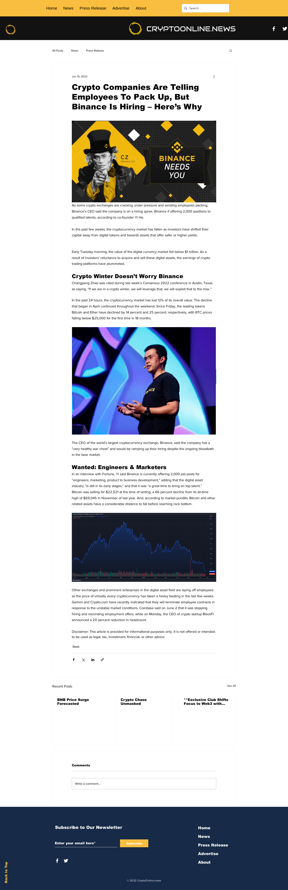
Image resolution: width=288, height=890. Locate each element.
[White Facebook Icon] (57, 861)
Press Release (95, 50)
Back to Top (6, 872)
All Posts (57, 50)
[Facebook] (274, 29)
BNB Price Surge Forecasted (73, 702)
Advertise (208, 854)
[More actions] (214, 76)
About (204, 862)
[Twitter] (285, 29)
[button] (231, 50)
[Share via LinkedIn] (93, 659)
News (74, 50)
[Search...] (205, 8)
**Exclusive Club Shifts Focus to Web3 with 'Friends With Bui (206, 702)
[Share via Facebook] (74, 659)
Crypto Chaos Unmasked (134, 702)
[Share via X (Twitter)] (83, 659)
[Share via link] (102, 659)
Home (204, 828)
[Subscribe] (134, 843)
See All (231, 685)
